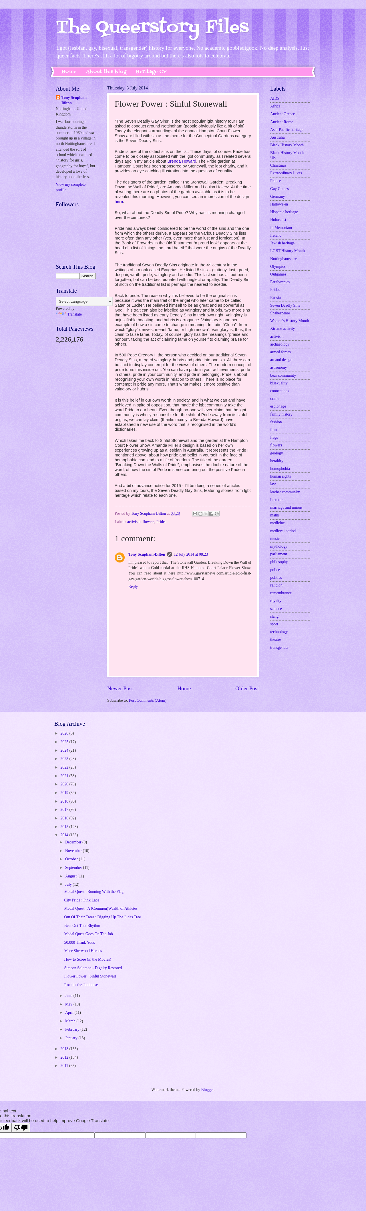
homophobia (280, 468)
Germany (277, 196)
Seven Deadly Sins (285, 305)
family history (281, 414)
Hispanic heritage (284, 212)
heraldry (276, 461)
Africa (275, 106)
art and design (281, 360)
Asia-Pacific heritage (286, 129)
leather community (285, 492)
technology (279, 632)
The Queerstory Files (152, 28)
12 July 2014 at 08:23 (191, 554)
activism (134, 522)
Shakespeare (280, 313)
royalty (275, 600)
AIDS (274, 98)
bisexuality (279, 383)
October (72, 859)
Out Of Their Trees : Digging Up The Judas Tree (102, 917)
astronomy (278, 367)
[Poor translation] (21, 1127)
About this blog (106, 71)
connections (279, 391)
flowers (148, 522)
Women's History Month (289, 321)
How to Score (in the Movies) (87, 959)
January (71, 1038)
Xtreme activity (282, 328)
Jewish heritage (282, 243)
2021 (64, 776)
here (119, 201)
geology (276, 453)
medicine (277, 523)
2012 (64, 1057)
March (70, 1021)
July (69, 884)
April (70, 1012)
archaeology (279, 344)
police (275, 570)
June (69, 995)
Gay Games (279, 189)
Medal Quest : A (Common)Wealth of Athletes (100, 908)
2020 (64, 784)
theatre (275, 639)
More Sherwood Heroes (83, 951)
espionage (278, 406)
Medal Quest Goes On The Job (88, 934)
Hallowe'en (279, 204)
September (74, 867)
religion (276, 585)
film (273, 430)
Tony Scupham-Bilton (146, 554)
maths (275, 515)
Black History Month (287, 145)
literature (277, 500)
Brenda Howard (181, 161)
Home (69, 71)
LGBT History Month (287, 251)
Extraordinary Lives (286, 173)
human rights (280, 476)
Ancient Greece (282, 114)
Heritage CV (151, 71)
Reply (133, 586)
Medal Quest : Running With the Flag (94, 891)
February (72, 1029)
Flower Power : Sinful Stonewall (90, 976)
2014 (64, 835)
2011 (64, 1066)
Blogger (207, 1090)
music (275, 538)
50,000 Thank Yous (79, 942)
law (273, 484)
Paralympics (280, 282)
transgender (279, 647)
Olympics (278, 266)
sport (274, 624)
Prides (161, 522)
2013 (64, 1049)
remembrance (281, 593)
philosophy (279, 562)
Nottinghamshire (283, 259)
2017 (64, 809)
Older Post (247, 688)
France (275, 181)
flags (274, 437)
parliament (278, 554)
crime (274, 398)
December (73, 842)
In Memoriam (281, 228)
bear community (283, 375)
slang (274, 616)
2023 (64, 759)
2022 (64, 767)
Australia (277, 137)
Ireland (275, 235)
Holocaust (278, 220)
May (69, 1004)
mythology (278, 546)
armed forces (280, 352)
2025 (64, 742)
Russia (275, 298)
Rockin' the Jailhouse (81, 985)
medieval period (283, 531)
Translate (69, 314)
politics (276, 577)
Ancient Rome (281, 122)
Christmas (278, 165)
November (74, 851)
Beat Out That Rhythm (82, 925)
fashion (276, 422)
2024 (64, 750)
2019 (64, 793)
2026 (64, 733)
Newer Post (120, 688)
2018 (64, 801)
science (276, 609)
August (71, 876)
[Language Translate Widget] (84, 301)
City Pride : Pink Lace (81, 900)
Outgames (278, 274)
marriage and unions (286, 507)
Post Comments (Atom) (147, 700)
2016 (64, 818)
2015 (64, 827)
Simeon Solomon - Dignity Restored (93, 968)
